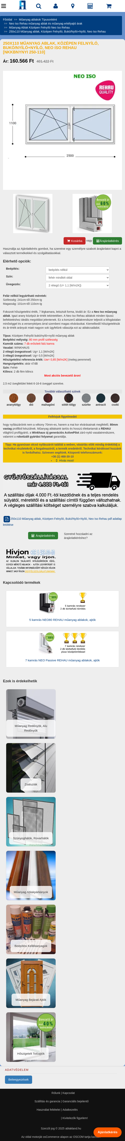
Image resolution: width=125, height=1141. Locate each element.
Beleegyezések (18, 1079)
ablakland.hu (73, 1128)
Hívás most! (64, 460)
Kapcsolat (69, 1093)
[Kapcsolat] (73, 7)
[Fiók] (55, 7)
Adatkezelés (70, 1109)
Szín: (9, 276)
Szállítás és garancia (47, 1101)
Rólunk (56, 1093)
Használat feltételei (48, 1109)
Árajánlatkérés (107, 241)
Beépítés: (13, 268)
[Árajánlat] (90, 7)
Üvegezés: (13, 284)
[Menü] (3, 7)
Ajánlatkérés (107, 1132)
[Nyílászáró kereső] (38, 7)
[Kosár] (108, 7)
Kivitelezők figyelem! (75, 1118)
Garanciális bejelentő (76, 1101)
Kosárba (74, 241)
